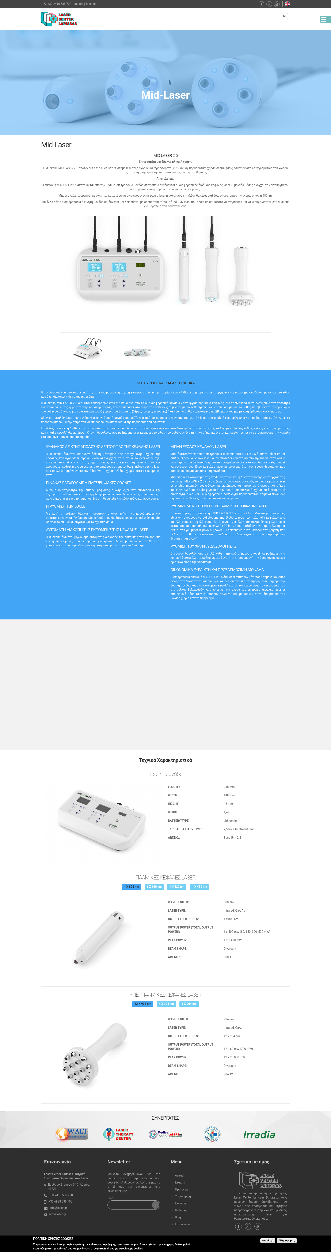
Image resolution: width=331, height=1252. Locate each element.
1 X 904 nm (189, 1003)
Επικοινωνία (183, 1224)
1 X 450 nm (199, 886)
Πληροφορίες (287, 1240)
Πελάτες (181, 1210)
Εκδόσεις (181, 1203)
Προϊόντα (181, 1189)
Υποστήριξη (183, 1196)
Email (112, 1198)
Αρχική (179, 1175)
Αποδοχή (267, 1240)
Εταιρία (180, 1182)
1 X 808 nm (131, 886)
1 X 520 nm (176, 886)
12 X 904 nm (142, 1003)
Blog (178, 1217)
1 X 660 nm (154, 886)
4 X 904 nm (166, 1003)
